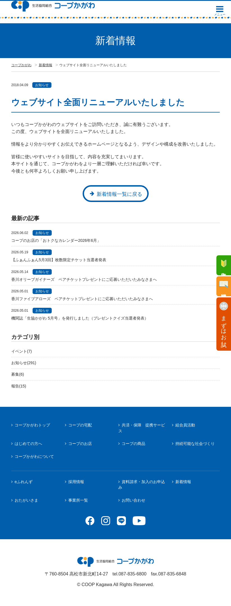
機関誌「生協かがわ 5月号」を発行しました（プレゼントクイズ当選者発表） (79, 318)
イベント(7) (21, 351)
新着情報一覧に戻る (119, 194)
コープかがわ (21, 65)
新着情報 (45, 65)
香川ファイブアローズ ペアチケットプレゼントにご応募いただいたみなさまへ (82, 299)
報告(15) (18, 386)
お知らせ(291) (23, 363)
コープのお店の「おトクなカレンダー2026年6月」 (56, 240)
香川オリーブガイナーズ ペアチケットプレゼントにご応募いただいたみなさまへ (84, 279)
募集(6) (17, 374)
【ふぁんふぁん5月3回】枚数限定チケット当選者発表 (58, 260)
